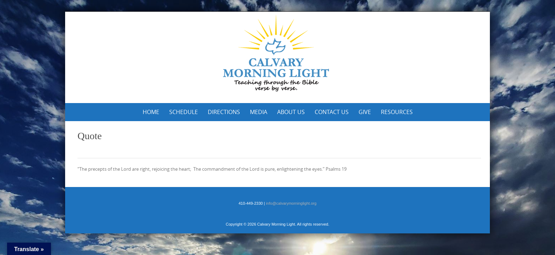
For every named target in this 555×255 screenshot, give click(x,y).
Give (365, 112)
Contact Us (332, 112)
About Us (291, 112)
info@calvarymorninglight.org (291, 203)
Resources (397, 112)
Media (258, 112)
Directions (224, 112)
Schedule (183, 112)
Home (151, 112)
